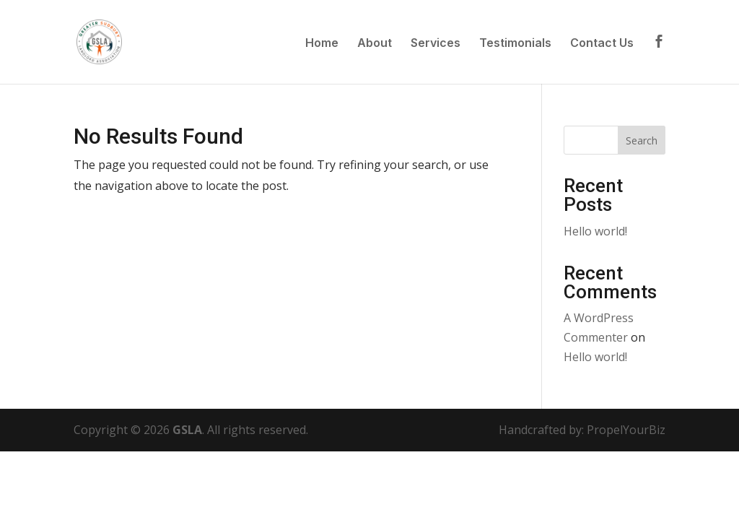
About (374, 44)
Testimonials (515, 44)
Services (435, 44)
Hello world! (595, 231)
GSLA (187, 430)
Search (641, 140)
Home (321, 44)
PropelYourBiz (626, 430)
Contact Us (602, 44)
